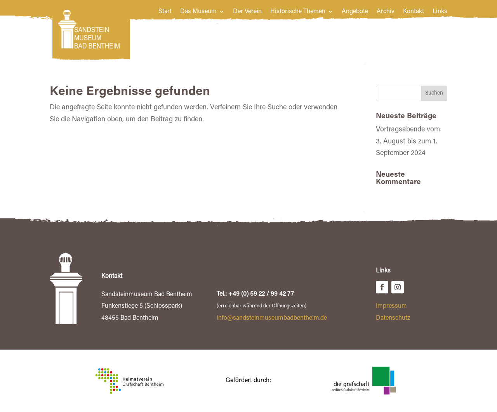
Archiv (385, 12)
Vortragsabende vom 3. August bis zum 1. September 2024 (408, 141)
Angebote (355, 12)
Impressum (391, 306)
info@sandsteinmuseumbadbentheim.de (272, 318)
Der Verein (247, 12)
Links (440, 12)
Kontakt (413, 12)
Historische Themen (297, 12)
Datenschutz (393, 318)
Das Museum (198, 12)
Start (165, 12)
